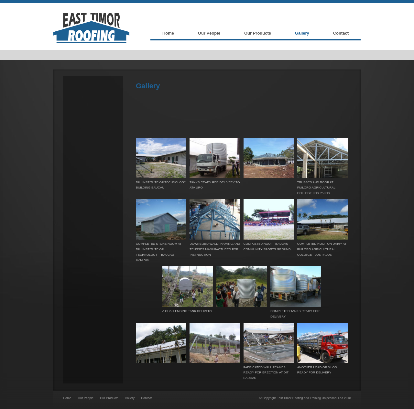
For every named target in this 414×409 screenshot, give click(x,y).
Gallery (130, 398)
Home (67, 398)
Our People (86, 398)
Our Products (109, 398)
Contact (146, 398)
